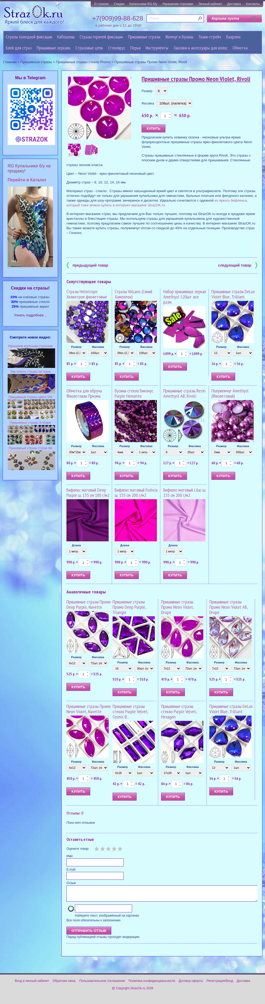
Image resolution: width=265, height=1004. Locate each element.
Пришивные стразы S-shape (30, 422)
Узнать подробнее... (30, 315)
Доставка (234, 4)
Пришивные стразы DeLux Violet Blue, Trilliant (233, 294)
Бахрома (233, 37)
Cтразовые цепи (89, 48)
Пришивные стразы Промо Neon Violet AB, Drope (228, 607)
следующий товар (237, 264)
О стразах (101, 4)
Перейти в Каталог (27, 180)
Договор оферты (191, 984)
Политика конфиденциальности (151, 984)
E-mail (70, 869)
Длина (76, 545)
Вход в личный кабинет (32, 984)
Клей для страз (19, 48)
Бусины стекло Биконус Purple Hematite (134, 393)
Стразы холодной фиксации (29, 37)
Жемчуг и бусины (179, 37)
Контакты (253, 4)
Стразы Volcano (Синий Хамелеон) (133, 294)
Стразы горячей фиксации (101, 37)
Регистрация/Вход (219, 984)
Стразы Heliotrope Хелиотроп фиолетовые (86, 294)
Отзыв (71, 883)
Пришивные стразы (144, 37)
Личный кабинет (210, 4)
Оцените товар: (77, 849)
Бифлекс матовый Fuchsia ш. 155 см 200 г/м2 (136, 492)
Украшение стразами (177, 4)
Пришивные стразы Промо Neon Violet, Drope (177, 607)
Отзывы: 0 (74, 813)
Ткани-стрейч (209, 37)
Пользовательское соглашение (102, 984)
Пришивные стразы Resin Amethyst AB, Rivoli (184, 393)
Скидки (119, 4)
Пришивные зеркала (53, 48)
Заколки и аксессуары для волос (201, 48)
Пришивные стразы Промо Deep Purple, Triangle (129, 607)
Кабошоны (66, 37)
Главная (10, 62)
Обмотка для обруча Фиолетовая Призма (84, 393)
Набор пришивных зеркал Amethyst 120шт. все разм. (184, 296)
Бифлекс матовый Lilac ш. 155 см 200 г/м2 (184, 492)
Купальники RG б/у (143, 4)
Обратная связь (64, 984)
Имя (69, 856)
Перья (135, 48)
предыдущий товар (87, 264)
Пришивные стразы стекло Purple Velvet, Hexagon (179, 711)
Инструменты (157, 48)
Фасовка (148, 103)
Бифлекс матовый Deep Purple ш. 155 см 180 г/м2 (87, 492)
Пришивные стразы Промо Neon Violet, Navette (88, 709)
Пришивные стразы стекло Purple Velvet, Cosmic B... (130, 711)
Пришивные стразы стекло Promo (83, 62)
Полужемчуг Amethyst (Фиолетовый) (230, 393)
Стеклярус (116, 48)
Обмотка (240, 48)
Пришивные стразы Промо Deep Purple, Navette (88, 604)
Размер (147, 91)
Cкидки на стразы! (30, 288)
